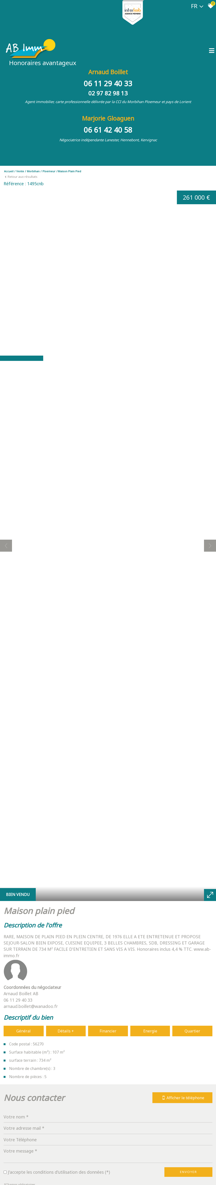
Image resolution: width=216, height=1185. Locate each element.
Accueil (8, 171)
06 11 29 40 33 (108, 83)
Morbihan (33, 171)
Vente (20, 171)
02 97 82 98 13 (108, 93)
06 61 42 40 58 (108, 130)
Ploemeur (48, 171)
